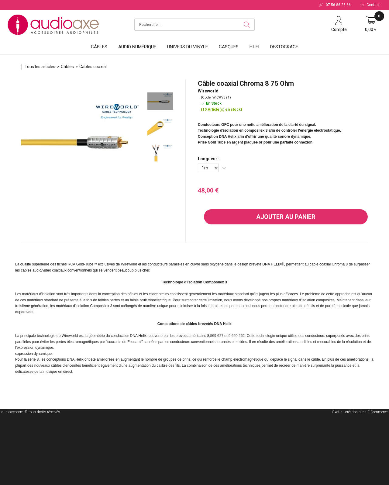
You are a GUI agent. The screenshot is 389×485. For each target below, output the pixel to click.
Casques (229, 47)
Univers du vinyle (187, 47)
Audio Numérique (137, 47)
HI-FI (254, 47)
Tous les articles (40, 66)
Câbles (99, 47)
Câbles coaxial (93, 66)
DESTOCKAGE (284, 47)
